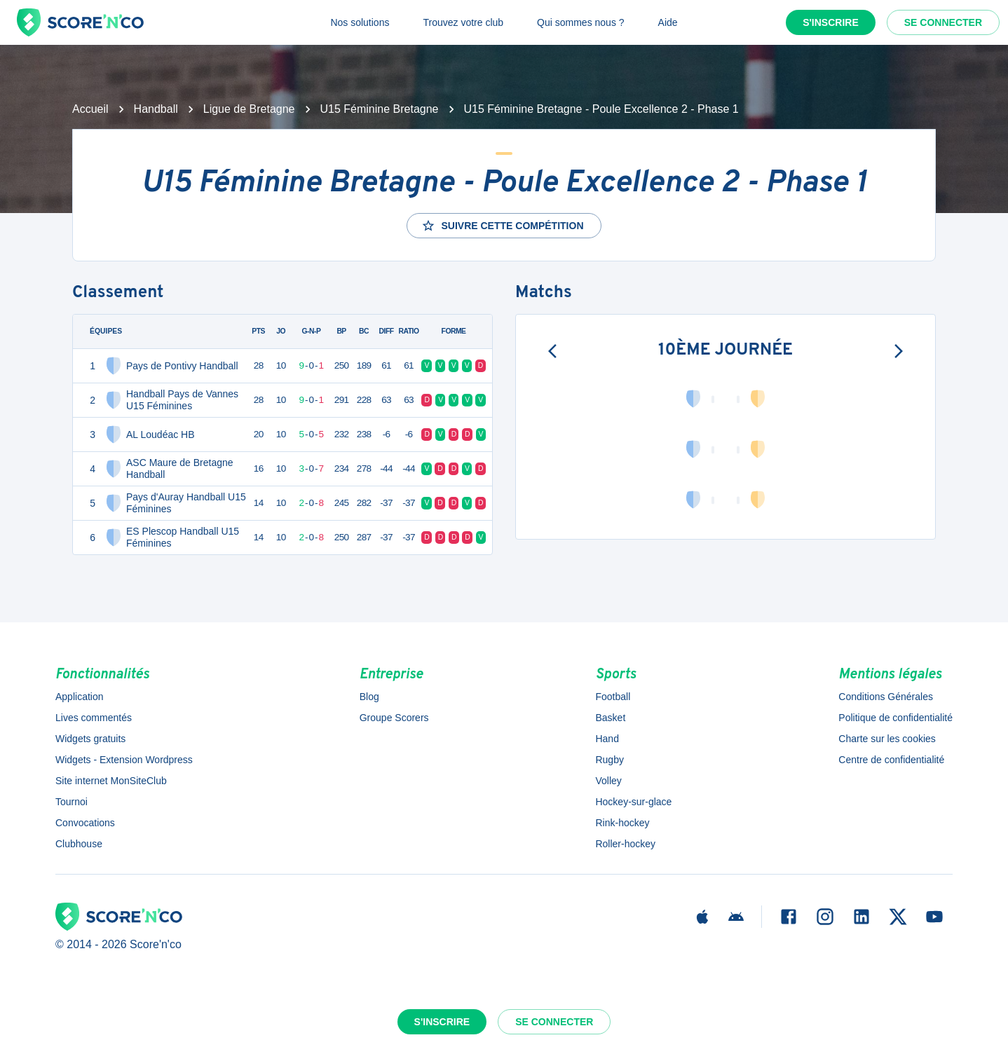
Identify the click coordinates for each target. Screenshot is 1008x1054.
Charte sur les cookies (887, 738)
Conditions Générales (885, 696)
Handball (156, 109)
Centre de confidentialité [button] (891, 759)
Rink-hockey (622, 822)
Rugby (609, 759)
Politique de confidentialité (895, 717)
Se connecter (943, 22)
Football (612, 696)
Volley (608, 780)
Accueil (90, 109)
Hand (606, 738)
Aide (668, 22)
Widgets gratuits (90, 738)
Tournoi (71, 801)
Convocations (85, 822)
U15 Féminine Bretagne (379, 109)
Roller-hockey (625, 843)
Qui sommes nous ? (581, 22)
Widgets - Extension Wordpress (124, 759)
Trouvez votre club (463, 22)
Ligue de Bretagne (249, 109)
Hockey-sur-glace (633, 801)
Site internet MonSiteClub (111, 780)
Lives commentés (93, 717)
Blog (369, 696)
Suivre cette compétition (502, 226)
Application (79, 696)
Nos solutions (359, 22)
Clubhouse (78, 843)
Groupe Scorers (394, 717)
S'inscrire (831, 22)
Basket (610, 717)
